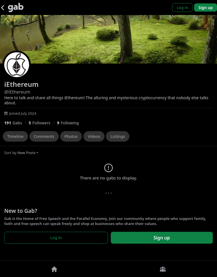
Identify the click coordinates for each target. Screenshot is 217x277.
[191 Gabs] (16, 122)
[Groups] (162, 269)
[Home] (54, 269)
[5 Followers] (43, 122)
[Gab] (15, 7)
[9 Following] (70, 122)
